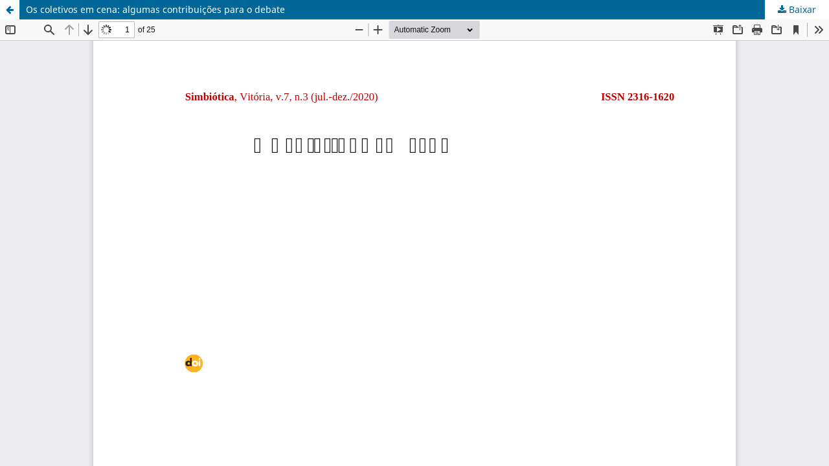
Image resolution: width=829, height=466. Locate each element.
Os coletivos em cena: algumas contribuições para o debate (155, 9)
